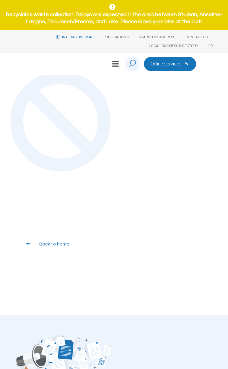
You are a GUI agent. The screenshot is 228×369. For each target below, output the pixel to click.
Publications (116, 37)
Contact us (196, 37)
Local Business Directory (173, 46)
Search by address (157, 37)
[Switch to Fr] (211, 46)
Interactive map (74, 37)
